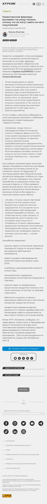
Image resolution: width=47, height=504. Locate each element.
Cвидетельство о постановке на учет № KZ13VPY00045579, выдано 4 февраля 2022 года (21, 485)
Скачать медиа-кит (12, 468)
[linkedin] (14, 431)
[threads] (23, 431)
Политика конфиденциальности (18, 445)
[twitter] (23, 423)
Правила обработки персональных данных (22, 454)
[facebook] (6, 423)
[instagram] (14, 423)
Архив (7, 450)
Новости (7, 11)
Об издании (10, 441)
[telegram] (40, 423)
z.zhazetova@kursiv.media (17, 36)
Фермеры (13, 40)
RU (38, 4)
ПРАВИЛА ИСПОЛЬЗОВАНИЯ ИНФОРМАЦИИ (20, 464)
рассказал (29, 69)
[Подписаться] (43, 413)
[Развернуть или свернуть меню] (43, 4)
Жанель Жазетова (16, 32)
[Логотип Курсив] (8, 4)
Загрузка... (23, 390)
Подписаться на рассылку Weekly (17, 411)
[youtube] (32, 423)
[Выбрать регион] (33, 4)
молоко (5, 40)
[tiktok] (6, 431)
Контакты (9, 459)
